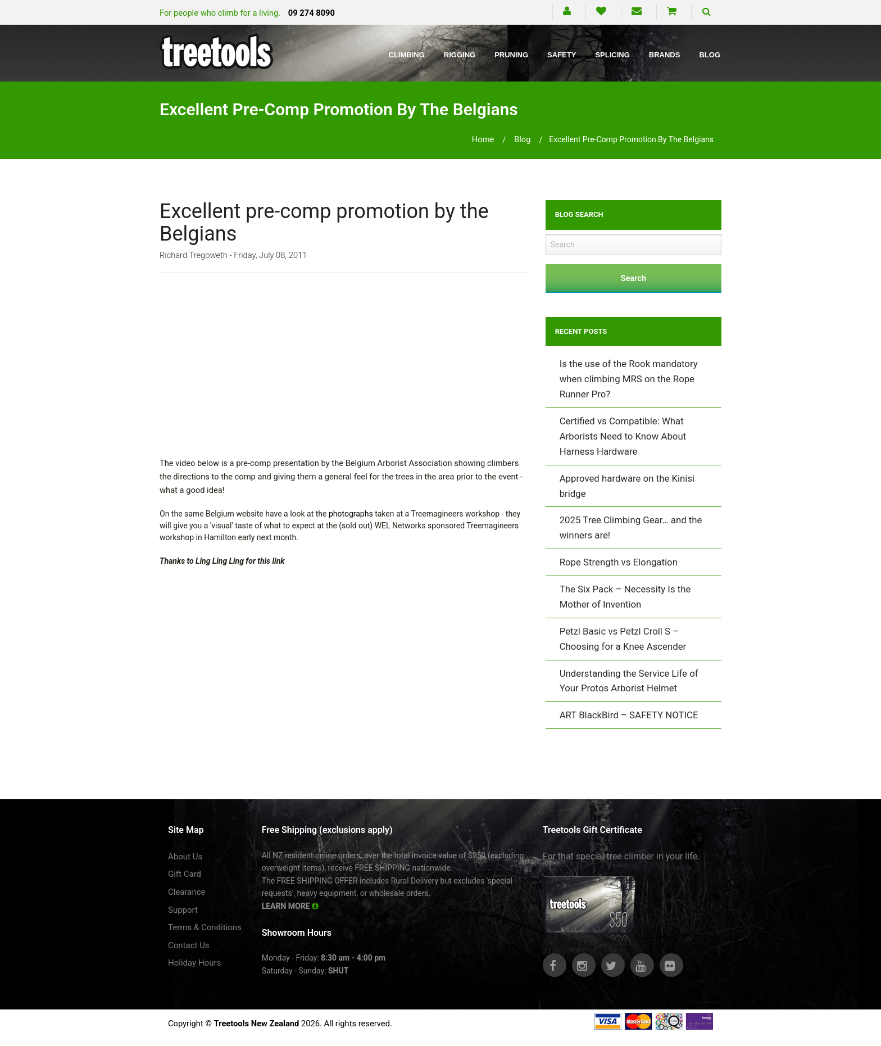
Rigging (459, 55)
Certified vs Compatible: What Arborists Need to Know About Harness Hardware (623, 436)
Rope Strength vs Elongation (619, 562)
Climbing (407, 55)
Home (483, 139)
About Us (185, 857)
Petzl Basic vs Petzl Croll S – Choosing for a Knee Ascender (623, 639)
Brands (664, 55)
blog (522, 139)
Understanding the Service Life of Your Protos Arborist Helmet (629, 681)
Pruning (511, 55)
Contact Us (189, 945)
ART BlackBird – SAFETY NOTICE (629, 715)
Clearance (187, 892)
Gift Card (184, 874)
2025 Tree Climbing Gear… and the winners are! (631, 527)
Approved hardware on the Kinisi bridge (627, 486)
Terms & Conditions (205, 927)
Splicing (612, 55)
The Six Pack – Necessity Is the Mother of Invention (625, 596)
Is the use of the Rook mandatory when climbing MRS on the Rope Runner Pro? (629, 379)
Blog (709, 55)
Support (183, 910)
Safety (561, 55)
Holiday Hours (194, 963)
